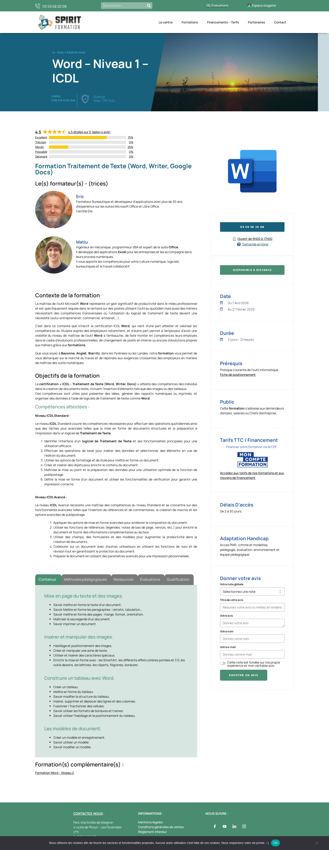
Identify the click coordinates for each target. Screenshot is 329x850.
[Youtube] (224, 826)
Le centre (166, 22)
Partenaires (256, 22)
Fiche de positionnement (238, 374)
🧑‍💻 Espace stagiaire (261, 5)
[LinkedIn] (234, 826)
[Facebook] (214, 826)
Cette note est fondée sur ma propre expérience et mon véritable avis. (253, 664)
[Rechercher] (149, 5)
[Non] (316, 844)
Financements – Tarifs (223, 22)
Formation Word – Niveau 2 (54, 773)
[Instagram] (244, 826)
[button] (252, 270)
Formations (190, 22)
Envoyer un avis (243, 675)
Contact (280, 22)
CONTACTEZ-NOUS (88, 813)
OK (275, 843)
